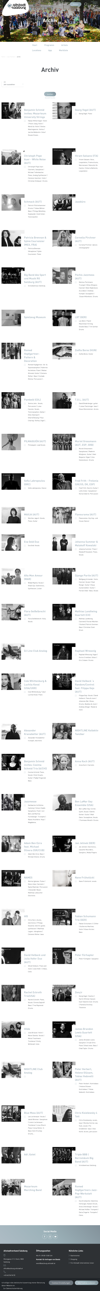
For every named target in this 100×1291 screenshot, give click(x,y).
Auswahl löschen (50, 98)
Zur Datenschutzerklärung (12, 1288)
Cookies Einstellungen (61, 1283)
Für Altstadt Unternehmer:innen (81, 1263)
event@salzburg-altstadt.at (45, 1263)
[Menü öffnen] (94, 4)
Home (3, 57)
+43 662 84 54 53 (9, 1275)
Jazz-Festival (11, 57)
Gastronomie (74, 1255)
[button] (52, 4)
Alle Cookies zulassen (86, 1283)
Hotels (75, 4)
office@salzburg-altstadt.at (13, 1268)
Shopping (73, 1259)
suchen (50, 94)
